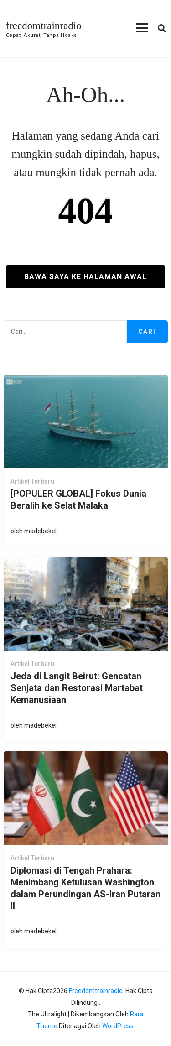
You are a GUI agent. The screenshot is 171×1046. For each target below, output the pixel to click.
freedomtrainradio (44, 25)
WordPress (118, 1026)
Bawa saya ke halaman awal (85, 276)
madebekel (40, 531)
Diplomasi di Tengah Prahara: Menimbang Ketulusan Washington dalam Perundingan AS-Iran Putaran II (85, 888)
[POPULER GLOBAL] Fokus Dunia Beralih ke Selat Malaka (78, 499)
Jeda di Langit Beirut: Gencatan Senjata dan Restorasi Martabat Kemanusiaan (76, 688)
